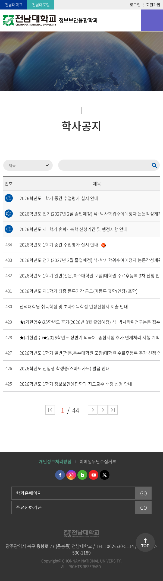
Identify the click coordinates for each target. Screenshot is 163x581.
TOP (145, 545)
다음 (103, 410)
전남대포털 (41, 4)
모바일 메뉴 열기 (152, 20)
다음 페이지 (93, 410)
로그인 (135, 5)
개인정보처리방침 (55, 461)
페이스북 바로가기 (60, 475)
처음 (50, 410)
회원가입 (153, 5)
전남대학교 (14, 4)
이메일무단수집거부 (98, 461)
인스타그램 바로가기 (71, 475)
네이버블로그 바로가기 (82, 475)
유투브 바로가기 (93, 475)
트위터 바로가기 (104, 475)
